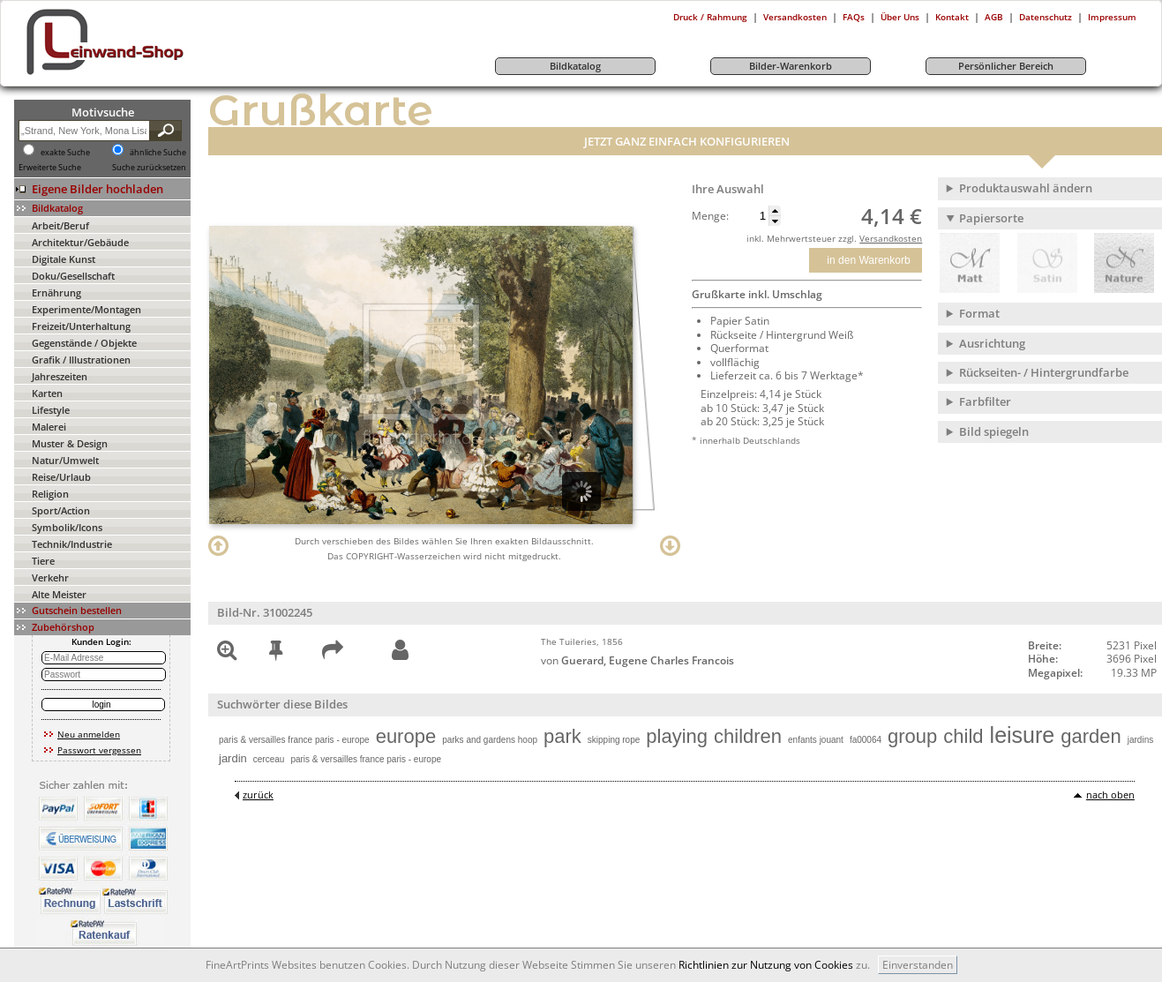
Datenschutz (1045, 17)
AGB (994, 17)
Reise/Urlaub (61, 477)
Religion (50, 493)
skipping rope (614, 740)
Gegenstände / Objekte (84, 342)
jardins (1140, 740)
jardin (233, 758)
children (748, 736)
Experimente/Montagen (86, 309)
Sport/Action (61, 510)
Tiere (43, 560)
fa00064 (865, 740)
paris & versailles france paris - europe (294, 740)
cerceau (269, 759)
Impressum (1112, 17)
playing (677, 736)
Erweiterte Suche (50, 167)
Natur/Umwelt (65, 460)
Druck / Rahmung (710, 17)
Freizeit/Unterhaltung (81, 326)
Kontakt (952, 17)
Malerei (49, 426)
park (562, 736)
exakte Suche (65, 152)
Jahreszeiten (59, 376)
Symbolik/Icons (67, 527)
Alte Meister (59, 594)
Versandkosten (795, 17)
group (912, 736)
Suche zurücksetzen (149, 167)
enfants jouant (815, 740)
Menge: (710, 216)
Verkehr (50, 577)
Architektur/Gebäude (80, 242)
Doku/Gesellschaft (73, 275)
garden (1091, 736)
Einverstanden (917, 964)
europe (406, 736)
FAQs (854, 17)
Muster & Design (70, 443)
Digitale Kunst (63, 259)
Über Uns (900, 17)
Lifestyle (51, 409)
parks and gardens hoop (489, 740)
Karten (47, 393)
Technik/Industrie (72, 544)
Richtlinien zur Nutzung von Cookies (765, 964)
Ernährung (56, 292)
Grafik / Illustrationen (81, 359)
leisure (1022, 735)
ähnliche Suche (158, 152)
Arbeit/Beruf (60, 225)
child (963, 736)
